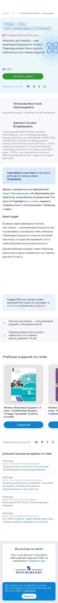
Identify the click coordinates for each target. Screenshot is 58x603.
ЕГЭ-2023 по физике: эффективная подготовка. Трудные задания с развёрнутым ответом (27, 520)
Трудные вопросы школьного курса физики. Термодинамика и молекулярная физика (25, 468)
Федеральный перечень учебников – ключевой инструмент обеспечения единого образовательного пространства (27, 485)
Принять (29, 596)
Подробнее (14, 178)
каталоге (12, 305)
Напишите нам (37, 560)
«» (16, 193)
